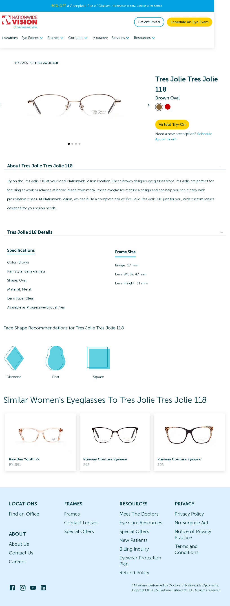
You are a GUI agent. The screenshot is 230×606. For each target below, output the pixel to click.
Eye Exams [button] (32, 38)
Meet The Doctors (139, 514)
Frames (72, 514)
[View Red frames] (167, 106)
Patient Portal (165, 22)
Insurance (100, 38)
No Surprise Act (191, 522)
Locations (10, 38)
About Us (19, 544)
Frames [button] (56, 38)
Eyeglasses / (23, 63)
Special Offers (79, 531)
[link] (40, 442)
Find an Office (24, 514)
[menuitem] (32, 38)
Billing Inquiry (134, 549)
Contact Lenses (80, 522)
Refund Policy (134, 572)
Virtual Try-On (172, 124)
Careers (17, 561)
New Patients (133, 540)
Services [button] (121, 38)
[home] (20, 22)
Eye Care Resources (140, 522)
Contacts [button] (78, 38)
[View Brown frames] (159, 107)
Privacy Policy (189, 514)
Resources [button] (145, 38)
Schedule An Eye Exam (205, 22)
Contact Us (21, 553)
